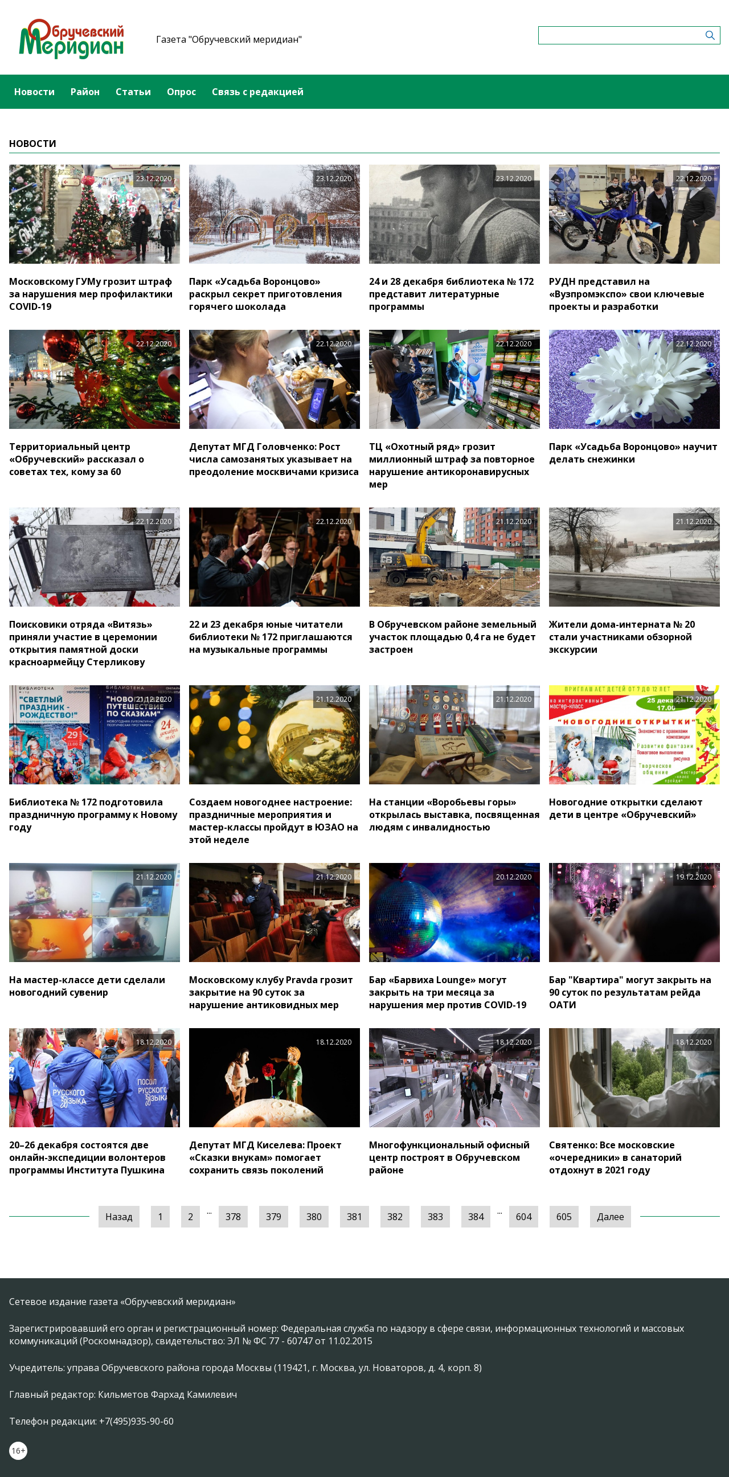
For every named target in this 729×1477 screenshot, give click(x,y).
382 (395, 1216)
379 (273, 1216)
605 (564, 1216)
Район (85, 91)
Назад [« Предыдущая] (119, 1216)
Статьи (133, 91)
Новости (34, 91)
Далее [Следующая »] (610, 1216)
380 (314, 1216)
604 (523, 1216)
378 (233, 1216)
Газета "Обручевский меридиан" (229, 39)
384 (476, 1216)
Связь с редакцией (258, 91)
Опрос (181, 91)
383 (435, 1216)
